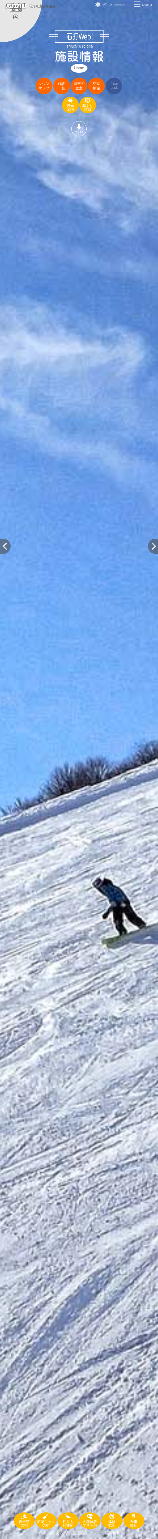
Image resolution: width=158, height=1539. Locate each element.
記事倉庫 (112, 1533)
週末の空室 (79, 86)
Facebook (114, 86)
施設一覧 (61, 86)
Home (79, 68)
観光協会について (87, 1533)
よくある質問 (60, 1533)
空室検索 (96, 86)
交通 (42, 1533)
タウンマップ (43, 86)
